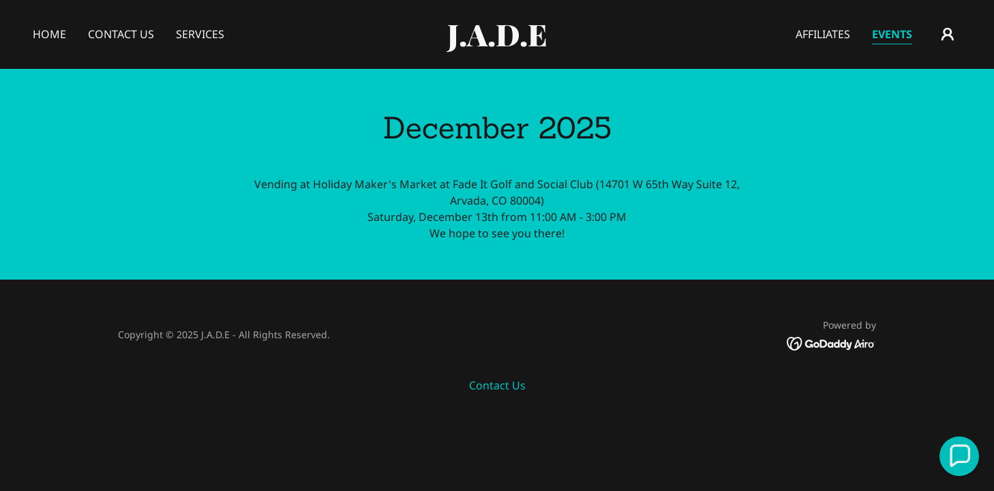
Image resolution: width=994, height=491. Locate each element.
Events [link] (892, 34)
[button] (947, 34)
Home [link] (49, 34)
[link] (497, 42)
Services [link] (200, 34)
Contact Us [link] (121, 34)
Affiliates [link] (823, 34)
